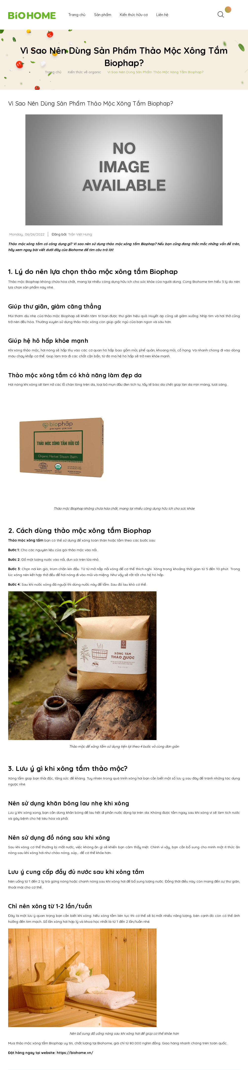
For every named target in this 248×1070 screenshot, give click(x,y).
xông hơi (135, 778)
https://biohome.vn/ (75, 1053)
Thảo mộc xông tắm (25, 540)
